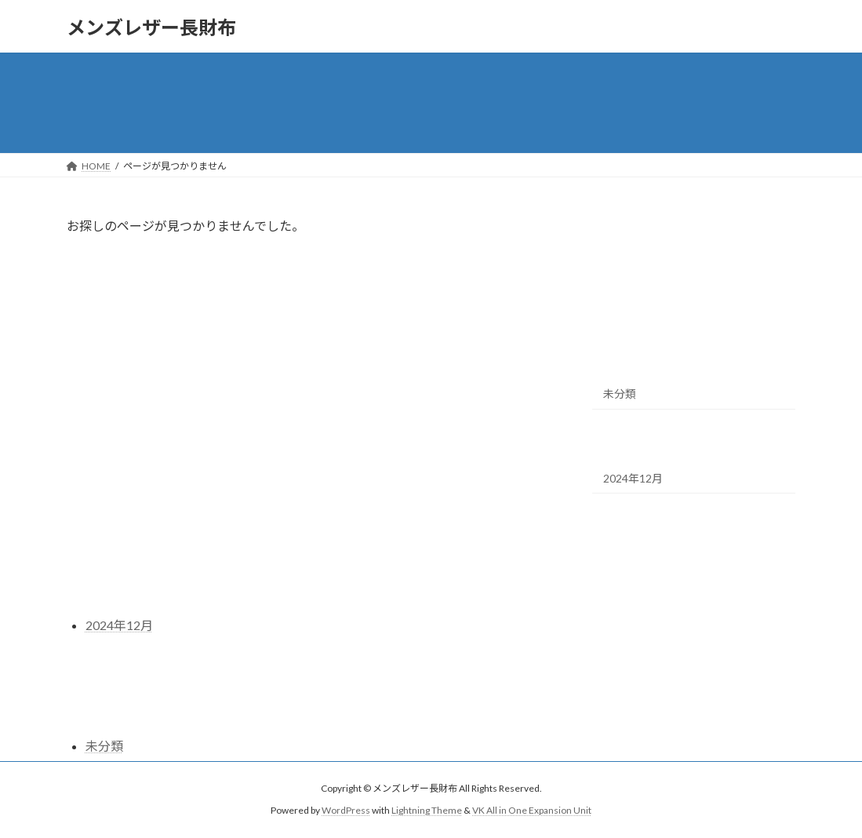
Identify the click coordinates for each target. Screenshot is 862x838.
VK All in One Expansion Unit (531, 810)
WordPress (346, 810)
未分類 (619, 393)
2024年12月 (633, 478)
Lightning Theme (426, 810)
